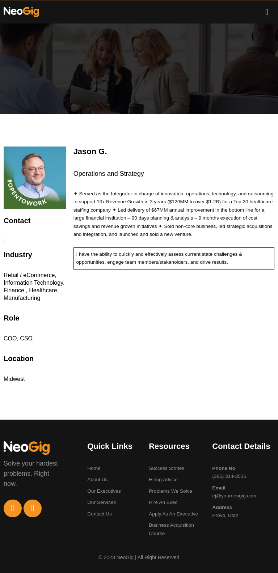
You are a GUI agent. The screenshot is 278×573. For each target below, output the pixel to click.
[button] (266, 11)
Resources (169, 445)
